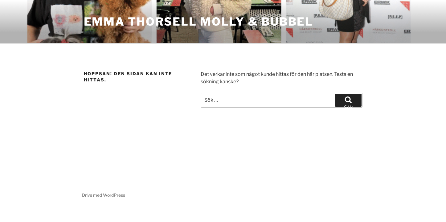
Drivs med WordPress (103, 195)
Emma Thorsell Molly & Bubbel (198, 21)
